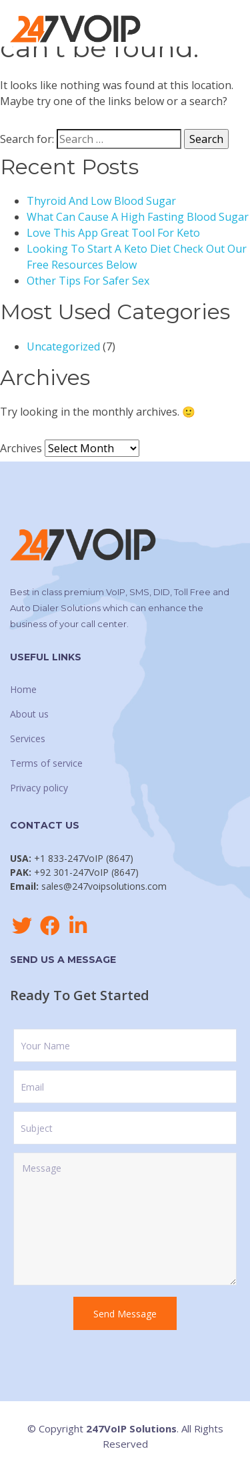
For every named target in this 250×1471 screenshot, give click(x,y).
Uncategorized (63, 346)
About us (29, 714)
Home (23, 689)
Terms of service (46, 763)
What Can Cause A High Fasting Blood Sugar (138, 216)
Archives (21, 448)
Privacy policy (39, 787)
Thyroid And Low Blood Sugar (101, 201)
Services (27, 738)
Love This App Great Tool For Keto (113, 232)
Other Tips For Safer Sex (88, 280)
